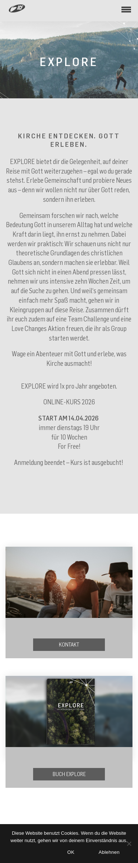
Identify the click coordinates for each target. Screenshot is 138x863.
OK (70, 852)
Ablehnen (109, 852)
